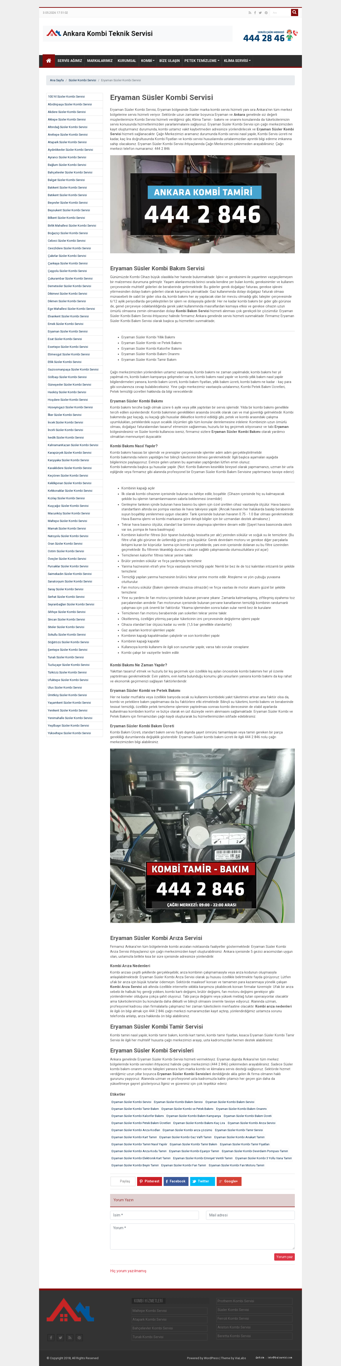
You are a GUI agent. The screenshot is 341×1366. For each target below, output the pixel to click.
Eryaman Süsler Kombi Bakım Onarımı (241, 1109)
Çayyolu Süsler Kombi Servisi (67, 271)
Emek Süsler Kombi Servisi (65, 324)
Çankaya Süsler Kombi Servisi (68, 263)
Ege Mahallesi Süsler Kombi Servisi (71, 308)
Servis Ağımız (70, 61)
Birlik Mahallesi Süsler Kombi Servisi (72, 225)
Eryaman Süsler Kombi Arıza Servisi (251, 1123)
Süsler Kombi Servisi (82, 80)
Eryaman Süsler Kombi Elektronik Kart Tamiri (141, 1158)
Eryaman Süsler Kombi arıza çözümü (187, 1130)
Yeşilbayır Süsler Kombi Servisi (68, 725)
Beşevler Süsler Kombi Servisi (68, 202)
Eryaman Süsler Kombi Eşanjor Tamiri (194, 1151)
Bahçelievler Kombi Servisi (153, 1328)
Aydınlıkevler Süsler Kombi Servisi (70, 149)
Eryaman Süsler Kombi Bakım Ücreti (248, 1116)
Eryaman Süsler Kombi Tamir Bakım (135, 1109)
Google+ (231, 1181)
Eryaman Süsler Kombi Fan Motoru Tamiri (236, 1165)
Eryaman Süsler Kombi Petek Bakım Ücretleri (141, 1123)
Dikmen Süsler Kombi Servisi (67, 301)
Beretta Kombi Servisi (234, 1336)
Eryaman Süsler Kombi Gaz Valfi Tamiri (185, 1137)
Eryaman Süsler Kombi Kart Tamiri (134, 1137)
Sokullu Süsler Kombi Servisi (67, 634)
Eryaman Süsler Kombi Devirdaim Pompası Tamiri (255, 1151)
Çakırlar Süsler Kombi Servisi (67, 256)
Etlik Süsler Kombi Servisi (64, 362)
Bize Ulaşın (169, 61)
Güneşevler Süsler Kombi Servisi (69, 384)
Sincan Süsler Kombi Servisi (66, 619)
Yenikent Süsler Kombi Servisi (67, 710)
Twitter (203, 1181)
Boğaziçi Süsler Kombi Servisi (68, 233)
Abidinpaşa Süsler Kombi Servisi (70, 104)
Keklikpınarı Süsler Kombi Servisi (69, 483)
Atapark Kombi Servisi (149, 1320)
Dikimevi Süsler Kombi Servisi (67, 293)
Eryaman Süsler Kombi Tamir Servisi (239, 1130)
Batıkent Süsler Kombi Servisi (67, 187)
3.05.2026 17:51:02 (55, 12)
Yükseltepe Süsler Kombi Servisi (69, 733)
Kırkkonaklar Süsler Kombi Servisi (70, 490)
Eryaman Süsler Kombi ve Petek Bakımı (187, 1109)
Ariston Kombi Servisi (234, 1327)
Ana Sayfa (57, 80)
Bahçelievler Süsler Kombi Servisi (70, 172)
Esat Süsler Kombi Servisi (65, 339)
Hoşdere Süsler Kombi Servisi (68, 399)
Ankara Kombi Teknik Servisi (100, 33)
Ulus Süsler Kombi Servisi (65, 687)
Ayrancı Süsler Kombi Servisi (67, 157)
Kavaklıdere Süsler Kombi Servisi (70, 468)
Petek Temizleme (200, 61)
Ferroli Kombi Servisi (233, 1319)
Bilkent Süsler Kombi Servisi (66, 218)
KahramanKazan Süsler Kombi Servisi (73, 445)
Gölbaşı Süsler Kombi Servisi (67, 377)
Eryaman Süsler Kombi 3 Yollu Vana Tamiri (263, 1158)
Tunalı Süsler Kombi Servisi (66, 657)
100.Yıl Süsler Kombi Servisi (66, 96)
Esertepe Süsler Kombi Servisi (68, 347)
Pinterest (152, 1181)
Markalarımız (100, 61)
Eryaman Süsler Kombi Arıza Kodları (136, 1130)
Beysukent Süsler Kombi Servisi (69, 210)
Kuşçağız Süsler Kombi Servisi (68, 506)
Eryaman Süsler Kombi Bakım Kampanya (193, 1116)
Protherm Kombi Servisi (236, 1301)
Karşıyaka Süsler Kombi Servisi (68, 460)
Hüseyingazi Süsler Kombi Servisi (70, 407)
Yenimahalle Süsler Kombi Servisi (70, 718)
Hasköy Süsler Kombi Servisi (67, 392)
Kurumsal (127, 61)
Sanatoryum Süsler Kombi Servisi (70, 581)
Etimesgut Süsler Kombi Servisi (69, 354)
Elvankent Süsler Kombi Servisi (68, 316)
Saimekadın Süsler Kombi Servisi (70, 574)
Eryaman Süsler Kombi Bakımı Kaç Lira (199, 1123)
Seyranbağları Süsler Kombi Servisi (71, 604)
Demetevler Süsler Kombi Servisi (69, 286)
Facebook (177, 1181)
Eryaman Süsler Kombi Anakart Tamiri (239, 1137)
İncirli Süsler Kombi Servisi (65, 430)
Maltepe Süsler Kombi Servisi (67, 521)
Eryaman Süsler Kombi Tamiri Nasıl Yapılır (139, 1144)
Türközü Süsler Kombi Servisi (67, 672)
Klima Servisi (236, 61)
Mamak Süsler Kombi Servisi (67, 528)
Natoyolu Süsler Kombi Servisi (68, 536)
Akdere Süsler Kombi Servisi (67, 112)
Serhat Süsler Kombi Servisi (66, 597)
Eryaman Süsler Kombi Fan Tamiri (183, 1165)
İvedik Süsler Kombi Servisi (66, 437)
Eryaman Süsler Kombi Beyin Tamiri (135, 1165)
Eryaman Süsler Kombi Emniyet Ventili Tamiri (203, 1158)
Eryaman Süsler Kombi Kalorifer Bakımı (138, 1116)
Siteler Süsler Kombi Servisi (66, 627)
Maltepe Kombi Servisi (150, 1311)
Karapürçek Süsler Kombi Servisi (69, 452)
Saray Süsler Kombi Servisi (65, 589)
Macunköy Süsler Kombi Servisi (69, 513)
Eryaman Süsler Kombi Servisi (68, 331)
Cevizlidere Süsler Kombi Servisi (69, 248)
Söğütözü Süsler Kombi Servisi (68, 642)
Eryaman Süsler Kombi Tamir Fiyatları (244, 1144)
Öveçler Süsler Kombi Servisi (67, 558)
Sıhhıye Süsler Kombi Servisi (66, 612)
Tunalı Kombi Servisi (148, 1337)
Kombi (146, 61)
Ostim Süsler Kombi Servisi (66, 551)
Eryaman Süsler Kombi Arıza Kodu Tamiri (139, 1151)
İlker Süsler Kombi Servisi (64, 415)
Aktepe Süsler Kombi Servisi (67, 119)
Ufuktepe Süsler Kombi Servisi (68, 680)
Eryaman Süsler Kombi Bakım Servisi (178, 1102)
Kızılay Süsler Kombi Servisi (66, 498)
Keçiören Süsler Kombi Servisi (68, 475)
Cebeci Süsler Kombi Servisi (66, 240)
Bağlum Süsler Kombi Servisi (67, 165)
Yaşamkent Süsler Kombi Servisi (69, 702)
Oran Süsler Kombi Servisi (65, 543)
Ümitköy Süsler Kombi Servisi (67, 695)
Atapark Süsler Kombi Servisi (67, 142)
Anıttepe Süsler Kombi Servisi (68, 134)
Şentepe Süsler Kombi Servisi (67, 649)
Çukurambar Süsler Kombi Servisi (70, 278)
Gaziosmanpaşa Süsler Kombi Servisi (73, 369)
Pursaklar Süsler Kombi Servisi (68, 566)
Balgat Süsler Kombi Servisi (66, 180)
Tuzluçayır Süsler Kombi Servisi (69, 665)
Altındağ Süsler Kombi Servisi (67, 127)
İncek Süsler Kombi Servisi (65, 422)
